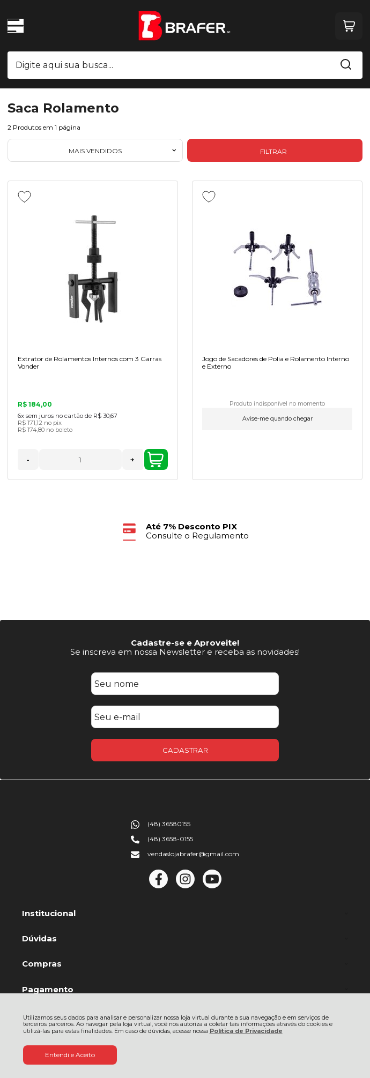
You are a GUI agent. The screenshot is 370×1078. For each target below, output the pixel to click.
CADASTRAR (185, 750)
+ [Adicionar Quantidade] (132, 459)
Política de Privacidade (246, 1031)
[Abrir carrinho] (348, 26)
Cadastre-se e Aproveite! (185, 643)
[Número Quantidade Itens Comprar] (80, 459)
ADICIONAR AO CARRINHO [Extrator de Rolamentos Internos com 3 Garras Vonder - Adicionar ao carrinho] (155, 460)
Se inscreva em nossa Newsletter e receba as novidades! (185, 652)
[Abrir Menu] (16, 26)
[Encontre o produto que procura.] (345, 65)
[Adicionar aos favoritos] (24, 197)
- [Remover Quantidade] (27, 459)
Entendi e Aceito (70, 1055)
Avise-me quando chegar (277, 418)
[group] (185, 531)
